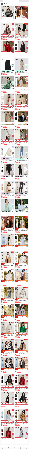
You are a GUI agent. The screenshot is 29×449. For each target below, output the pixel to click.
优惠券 (14, 448)
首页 (2, 448)
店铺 (26, 448)
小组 (8, 448)
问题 (20, 448)
